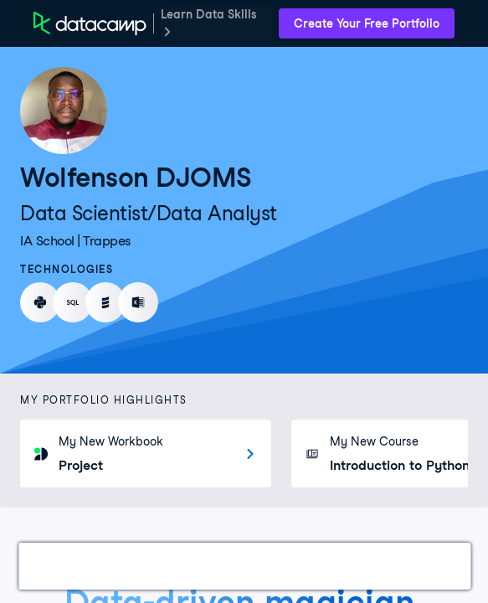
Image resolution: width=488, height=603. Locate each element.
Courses (233, 566)
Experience (321, 566)
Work (53, 566)
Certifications (139, 566)
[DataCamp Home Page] (89, 23)
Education (414, 566)
